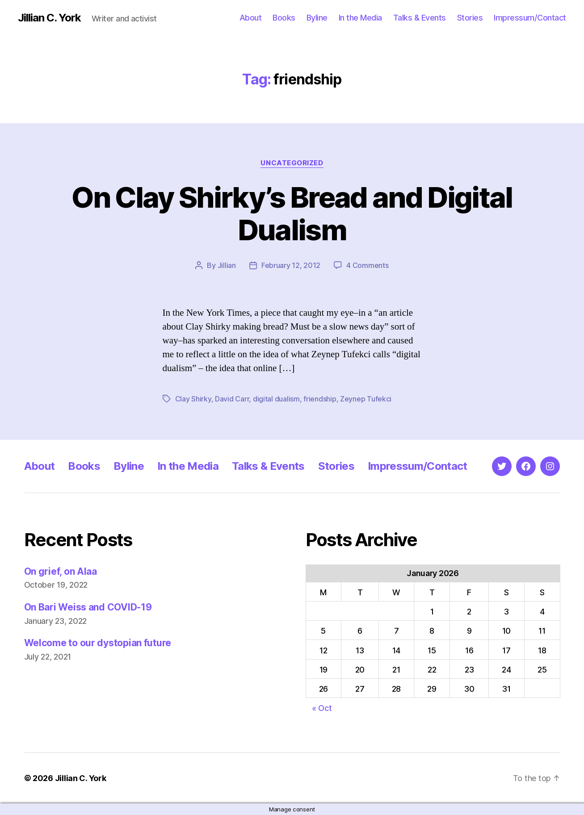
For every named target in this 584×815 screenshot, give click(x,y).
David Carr (232, 398)
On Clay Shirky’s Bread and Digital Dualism (292, 213)
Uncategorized (291, 163)
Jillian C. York (49, 18)
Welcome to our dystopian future (98, 642)
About (250, 17)
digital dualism (276, 398)
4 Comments (367, 265)
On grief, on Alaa (60, 571)
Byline (317, 17)
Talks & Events (419, 17)
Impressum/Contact (530, 17)
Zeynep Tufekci (365, 398)
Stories (470, 17)
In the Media (360, 17)
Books (284, 17)
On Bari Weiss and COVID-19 (88, 607)
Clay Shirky (193, 398)
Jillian (227, 265)
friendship (319, 398)
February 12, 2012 (290, 265)
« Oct (322, 708)
